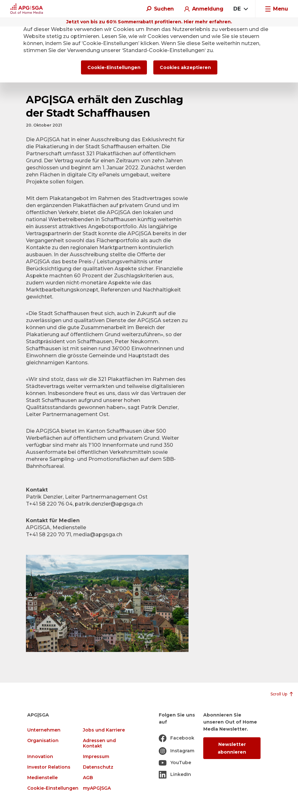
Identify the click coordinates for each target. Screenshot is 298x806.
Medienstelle (42, 777)
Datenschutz (98, 767)
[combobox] (240, 9)
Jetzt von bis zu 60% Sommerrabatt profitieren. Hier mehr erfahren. (149, 22)
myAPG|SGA (97, 788)
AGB (88, 777)
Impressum (96, 756)
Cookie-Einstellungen (52, 788)
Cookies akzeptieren (185, 67)
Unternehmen (43, 730)
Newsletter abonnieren (232, 748)
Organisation (43, 740)
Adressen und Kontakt (99, 743)
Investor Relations (48, 767)
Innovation (40, 756)
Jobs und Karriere (104, 730)
